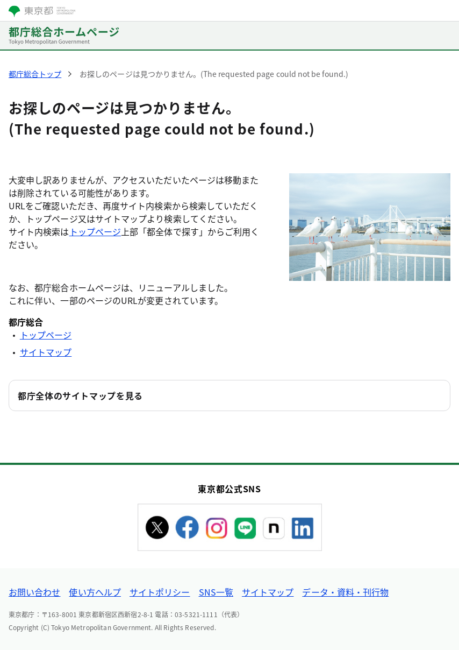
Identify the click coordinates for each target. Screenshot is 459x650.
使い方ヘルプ (94, 591)
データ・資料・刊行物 (345, 591)
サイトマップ (45, 351)
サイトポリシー (160, 591)
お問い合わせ (34, 591)
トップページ (95, 231)
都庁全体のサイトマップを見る (80, 395)
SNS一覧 (216, 591)
